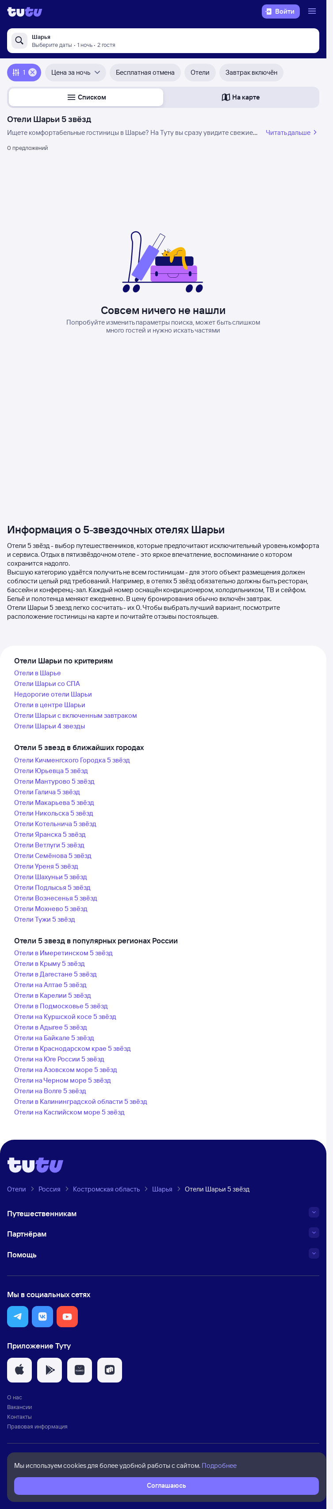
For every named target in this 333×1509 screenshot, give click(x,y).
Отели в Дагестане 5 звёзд (55, 974)
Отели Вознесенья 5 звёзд (55, 898)
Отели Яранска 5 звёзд (50, 834)
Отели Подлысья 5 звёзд (52, 887)
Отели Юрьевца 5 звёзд (51, 770)
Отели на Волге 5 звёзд (50, 1091)
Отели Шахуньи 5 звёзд (50, 877)
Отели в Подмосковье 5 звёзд (61, 1006)
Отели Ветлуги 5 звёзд (49, 845)
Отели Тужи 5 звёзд (44, 919)
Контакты (19, 1416)
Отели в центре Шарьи (49, 705)
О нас (14, 1397)
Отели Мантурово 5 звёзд (54, 781)
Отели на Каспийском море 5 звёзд (69, 1112)
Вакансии (19, 1406)
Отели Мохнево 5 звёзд (51, 908)
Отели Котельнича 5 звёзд (55, 824)
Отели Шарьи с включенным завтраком (75, 715)
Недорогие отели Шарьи (53, 694)
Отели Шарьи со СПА (47, 683)
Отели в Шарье (37, 673)
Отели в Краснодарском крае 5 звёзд (72, 1048)
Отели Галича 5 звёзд (47, 792)
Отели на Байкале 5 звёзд (54, 1038)
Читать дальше (292, 132)
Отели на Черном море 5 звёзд (62, 1080)
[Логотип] (24, 11)
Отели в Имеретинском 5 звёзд (63, 953)
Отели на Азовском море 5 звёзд (65, 1069)
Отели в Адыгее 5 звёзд (50, 1027)
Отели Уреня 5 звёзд (46, 866)
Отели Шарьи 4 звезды (49, 726)
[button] (86, 97)
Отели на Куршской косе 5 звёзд (65, 1016)
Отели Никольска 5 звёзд (53, 813)
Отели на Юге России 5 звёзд (59, 1059)
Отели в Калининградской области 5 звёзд (80, 1101)
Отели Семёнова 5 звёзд (53, 855)
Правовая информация (37, 1426)
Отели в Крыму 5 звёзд (49, 963)
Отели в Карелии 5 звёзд (52, 995)
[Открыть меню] (313, 11)
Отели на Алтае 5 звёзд (50, 984)
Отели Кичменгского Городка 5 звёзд (72, 760)
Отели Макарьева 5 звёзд (54, 802)
